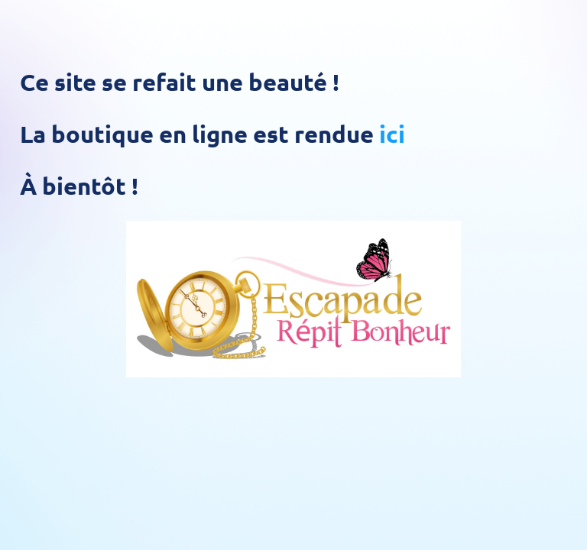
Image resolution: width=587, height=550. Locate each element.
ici (392, 133)
